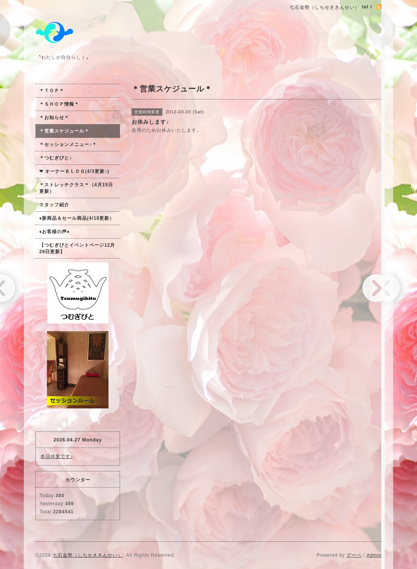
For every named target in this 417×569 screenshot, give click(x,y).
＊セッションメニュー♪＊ (68, 144)
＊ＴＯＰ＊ (51, 90)
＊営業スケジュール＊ (64, 131)
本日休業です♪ (56, 456)
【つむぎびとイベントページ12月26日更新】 (77, 248)
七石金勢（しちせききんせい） (88, 555)
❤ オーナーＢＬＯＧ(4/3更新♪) (74, 171)
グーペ (354, 555)
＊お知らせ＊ (54, 117)
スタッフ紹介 (54, 204)
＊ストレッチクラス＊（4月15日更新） (76, 188)
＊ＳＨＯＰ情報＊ (59, 104)
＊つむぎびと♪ (55, 158)
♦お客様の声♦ (54, 231)
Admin (374, 555)
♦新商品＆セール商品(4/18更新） (76, 218)
